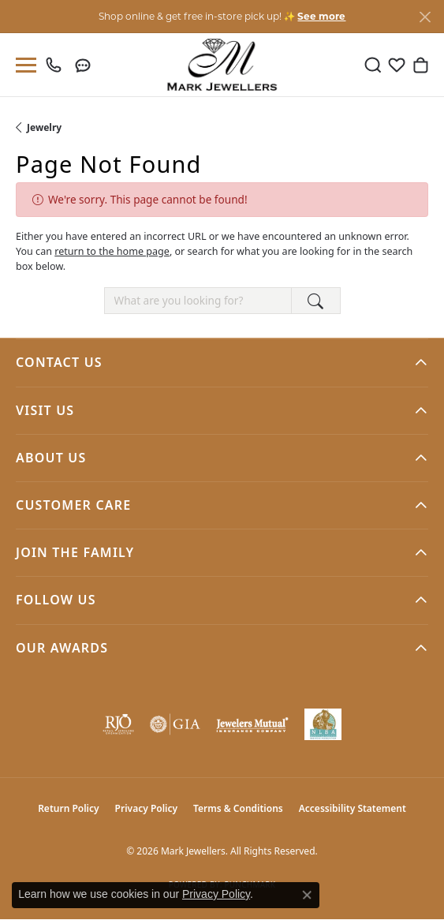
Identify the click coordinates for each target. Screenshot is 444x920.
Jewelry (44, 127)
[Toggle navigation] (23, 65)
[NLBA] (322, 724)
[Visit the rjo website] (118, 724)
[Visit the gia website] (175, 724)
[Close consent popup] (307, 894)
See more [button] (321, 16)
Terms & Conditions (238, 808)
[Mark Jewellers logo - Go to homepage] (222, 65)
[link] (57, 64)
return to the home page (112, 251)
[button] (373, 64)
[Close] (425, 17)
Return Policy (68, 808)
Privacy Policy (146, 808)
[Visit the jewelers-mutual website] (252, 724)
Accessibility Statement (352, 808)
